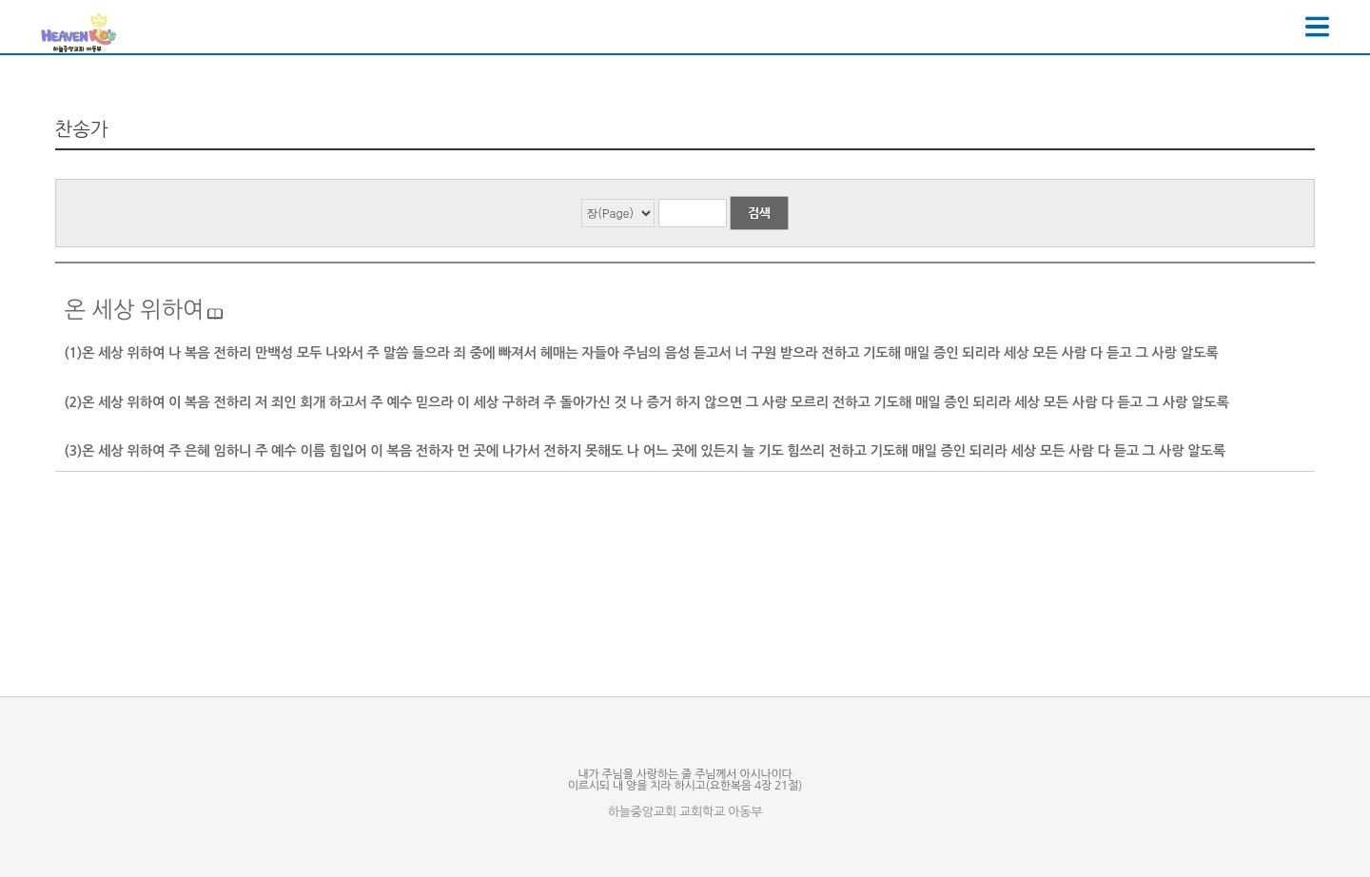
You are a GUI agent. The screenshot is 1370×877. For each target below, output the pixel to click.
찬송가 (81, 129)
